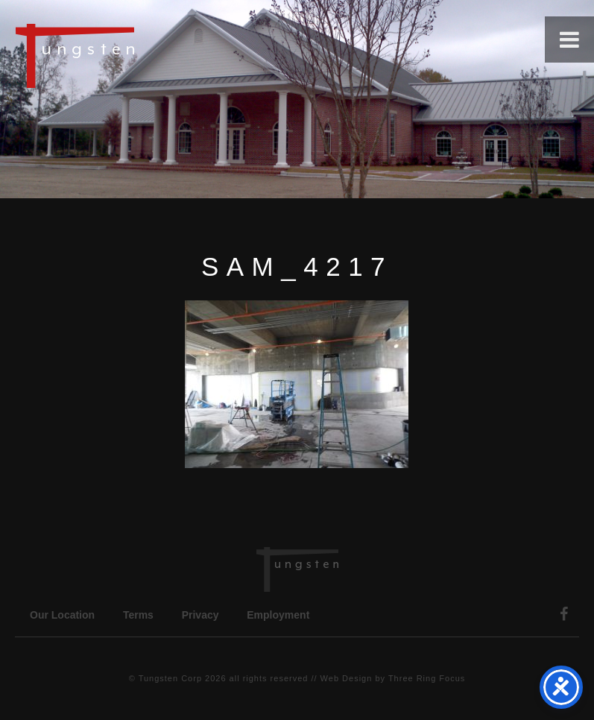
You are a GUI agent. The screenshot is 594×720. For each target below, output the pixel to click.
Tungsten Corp (170, 678)
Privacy (200, 615)
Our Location (62, 615)
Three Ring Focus (426, 678)
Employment (278, 615)
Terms (138, 615)
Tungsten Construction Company (126, 55)
